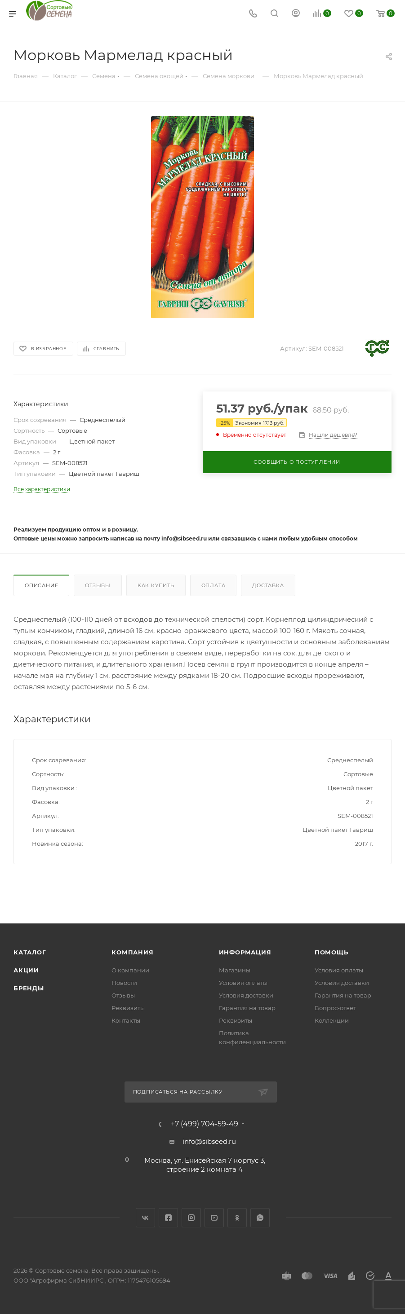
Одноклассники (237, 1217)
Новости (124, 982)
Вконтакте (145, 1217)
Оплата (213, 585)
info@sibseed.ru (209, 1141)
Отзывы (98, 585)
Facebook (168, 1217)
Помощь (331, 952)
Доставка (268, 585)
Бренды (28, 988)
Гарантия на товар (247, 1007)
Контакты (125, 1020)
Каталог (29, 952)
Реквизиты (128, 1007)
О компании (130, 970)
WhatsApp (260, 1217)
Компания (132, 952)
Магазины (234, 970)
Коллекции (332, 1020)
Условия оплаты (243, 982)
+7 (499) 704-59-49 (204, 1124)
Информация (245, 952)
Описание (41, 585)
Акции (26, 970)
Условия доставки (246, 995)
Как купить (156, 585)
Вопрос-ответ (335, 1007)
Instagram (191, 1217)
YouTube (214, 1217)
